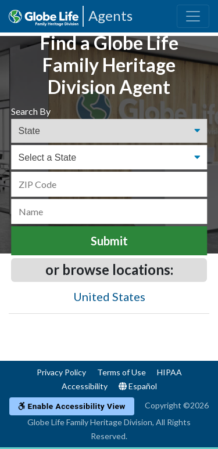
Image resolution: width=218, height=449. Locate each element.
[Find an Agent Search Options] (109, 131)
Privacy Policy (61, 372)
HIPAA (169, 372)
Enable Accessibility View (72, 406)
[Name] (109, 211)
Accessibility (85, 386)
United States (109, 296)
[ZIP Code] (109, 184)
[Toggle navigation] (193, 16)
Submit (109, 241)
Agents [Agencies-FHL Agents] (110, 15)
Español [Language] (138, 386)
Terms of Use (121, 372)
